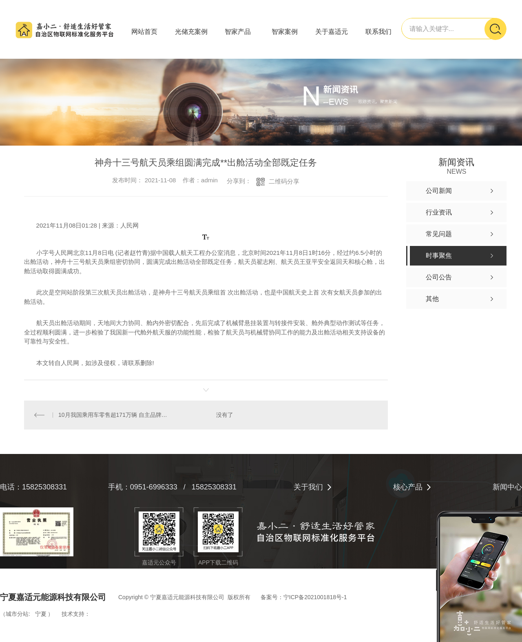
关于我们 (308, 487)
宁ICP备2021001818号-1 (315, 597)
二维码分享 (284, 181)
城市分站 (17, 614)
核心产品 (407, 487)
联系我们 (378, 31)
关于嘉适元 (331, 31)
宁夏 (40, 614)
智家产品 (238, 31)
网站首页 (144, 31)
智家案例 (285, 31)
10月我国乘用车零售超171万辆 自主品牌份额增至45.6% (114, 415)
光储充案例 (191, 31)
